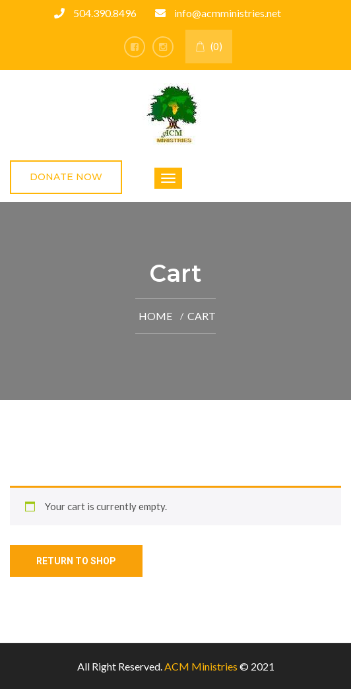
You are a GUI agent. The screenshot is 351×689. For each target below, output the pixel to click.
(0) (208, 46)
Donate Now (66, 177)
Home (155, 316)
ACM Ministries (201, 666)
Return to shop (76, 561)
